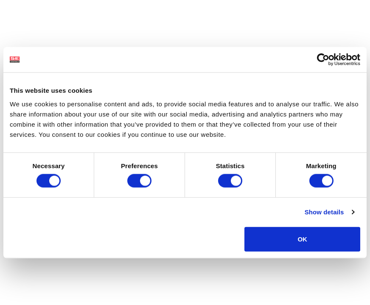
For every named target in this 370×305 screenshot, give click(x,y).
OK (302, 238)
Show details (324, 212)
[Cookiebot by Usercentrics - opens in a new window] (323, 59)
